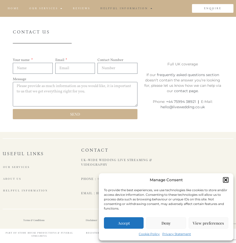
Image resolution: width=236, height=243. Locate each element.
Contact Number (110, 60)
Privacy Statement (176, 234)
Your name (21, 60)
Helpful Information (126, 8)
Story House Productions (37, 232)
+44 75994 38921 (181, 101)
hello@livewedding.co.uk (182, 107)
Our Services (46, 8)
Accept (124, 223)
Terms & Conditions (34, 220)
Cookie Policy (149, 234)
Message (19, 79)
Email (60, 60)
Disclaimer (91, 220)
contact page (186, 91)
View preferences (208, 223)
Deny (166, 223)
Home (13, 8)
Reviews (81, 8)
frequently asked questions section (188, 74)
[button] (225, 180)
